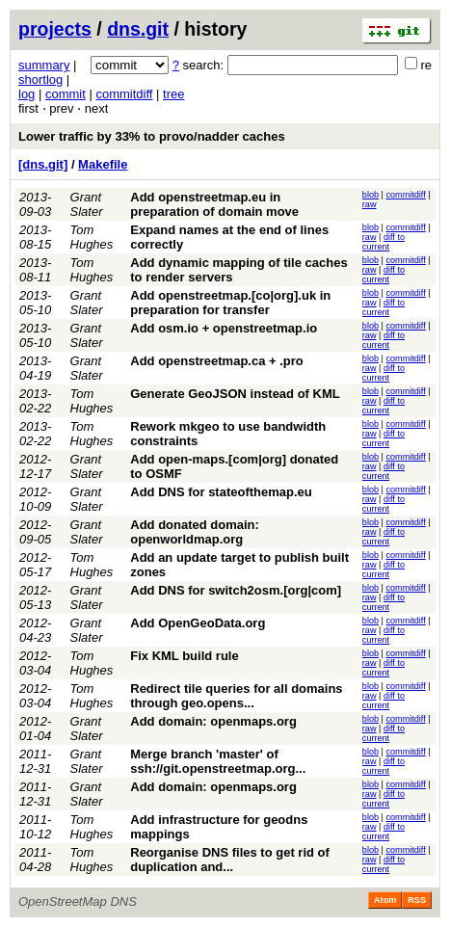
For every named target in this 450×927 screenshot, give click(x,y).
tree (173, 94)
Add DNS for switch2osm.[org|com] (235, 590)
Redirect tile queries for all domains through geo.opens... (236, 695)
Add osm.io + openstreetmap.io (223, 328)
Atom (385, 900)
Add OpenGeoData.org (197, 623)
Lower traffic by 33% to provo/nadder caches (151, 136)
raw (369, 204)
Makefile (102, 164)
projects (55, 29)
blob (370, 194)
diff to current (383, 242)
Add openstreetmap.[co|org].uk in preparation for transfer (230, 302)
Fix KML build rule (184, 656)
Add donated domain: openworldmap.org (194, 531)
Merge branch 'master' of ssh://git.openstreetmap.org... (217, 761)
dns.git (138, 29)
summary (43, 65)
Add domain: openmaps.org (213, 721)
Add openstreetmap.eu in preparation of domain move (214, 204)
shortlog (40, 79)
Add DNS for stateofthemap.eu (221, 492)
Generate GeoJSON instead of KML (234, 393)
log (26, 94)
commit (65, 94)
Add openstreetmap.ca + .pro (217, 361)
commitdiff (123, 94)
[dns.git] (42, 164)
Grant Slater (86, 204)
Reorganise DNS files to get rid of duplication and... (230, 859)
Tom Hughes (92, 237)
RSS (417, 900)
